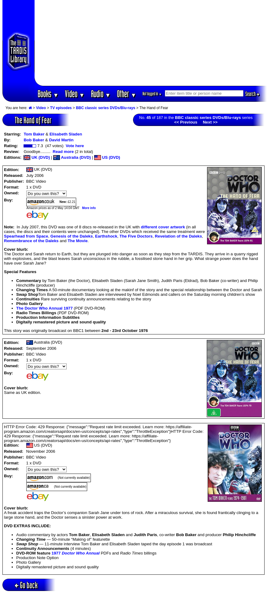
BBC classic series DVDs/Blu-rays (105, 108)
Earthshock (106, 236)
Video (75, 93)
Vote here (75, 145)
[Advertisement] (150, 43)
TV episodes (61, 108)
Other (126, 93)
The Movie (77, 240)
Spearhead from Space (26, 236)
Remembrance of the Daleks (31, 240)
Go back (26, 585)
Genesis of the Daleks (71, 236)
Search (252, 93)
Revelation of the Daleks (178, 236)
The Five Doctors (136, 236)
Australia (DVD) (72, 157)
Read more (63, 151)
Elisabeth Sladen (66, 134)
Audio (101, 93)
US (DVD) (107, 157)
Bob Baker (34, 140)
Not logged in (152, 93)
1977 (76, 553)
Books (48, 93)
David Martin (61, 140)
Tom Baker (34, 134)
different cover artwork (163, 227)
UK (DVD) (37, 157)
